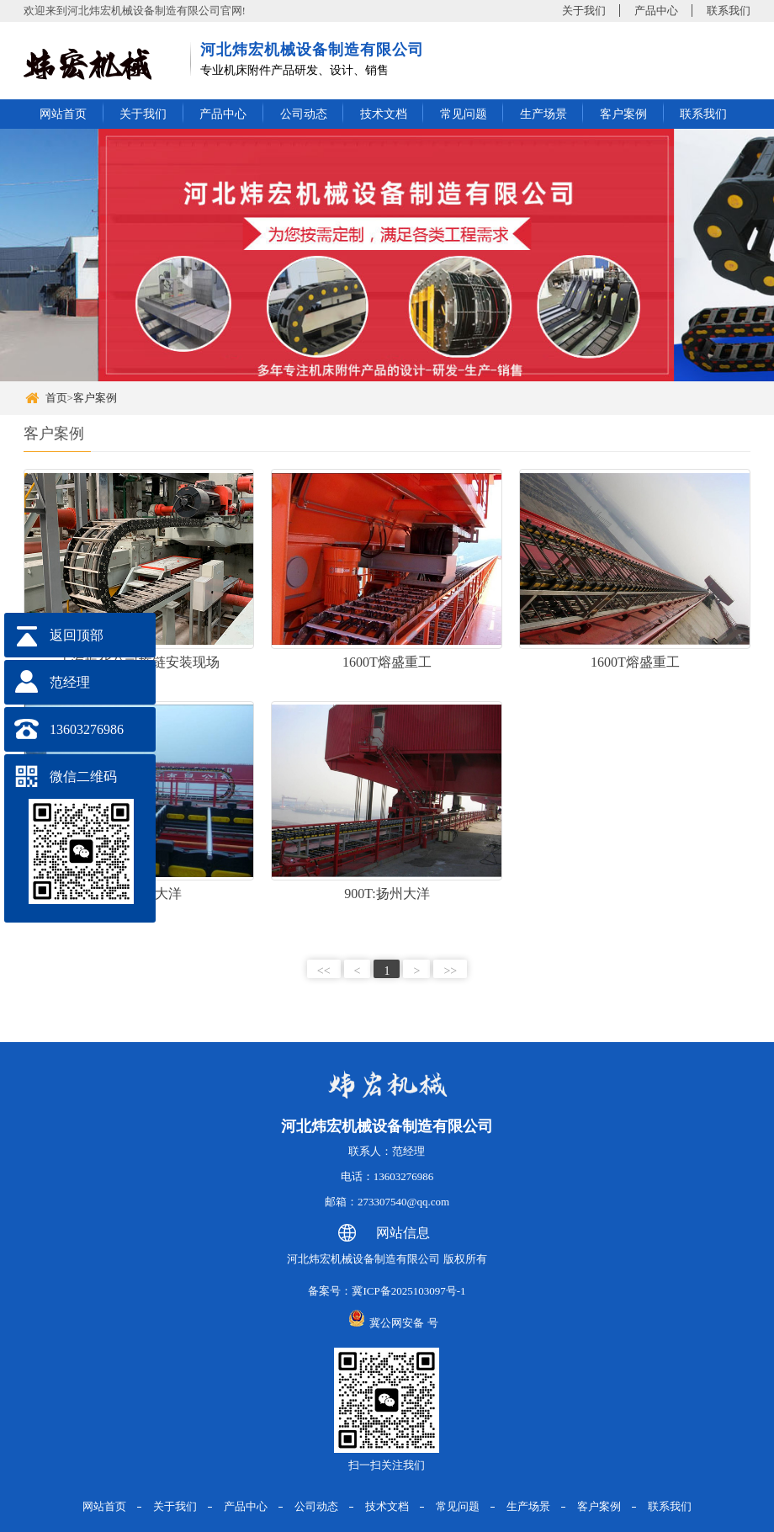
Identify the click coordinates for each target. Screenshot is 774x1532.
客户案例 (623, 114)
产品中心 (656, 10)
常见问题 (463, 114)
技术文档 (383, 114)
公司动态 (303, 114)
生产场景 (543, 114)
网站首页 (63, 114)
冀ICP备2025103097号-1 (408, 1291)
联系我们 (728, 10)
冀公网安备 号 (403, 1323)
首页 (56, 397)
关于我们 (584, 10)
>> (450, 971)
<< (324, 971)
